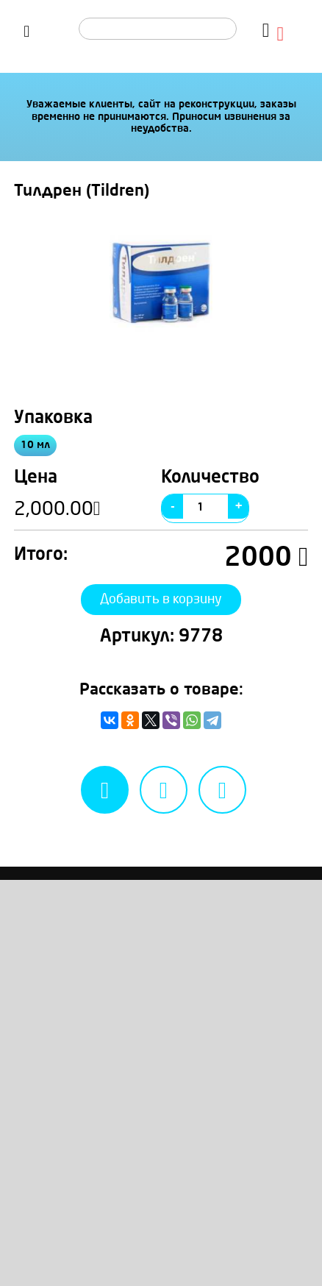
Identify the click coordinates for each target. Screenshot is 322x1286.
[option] (161, 281)
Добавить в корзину (161, 611)
